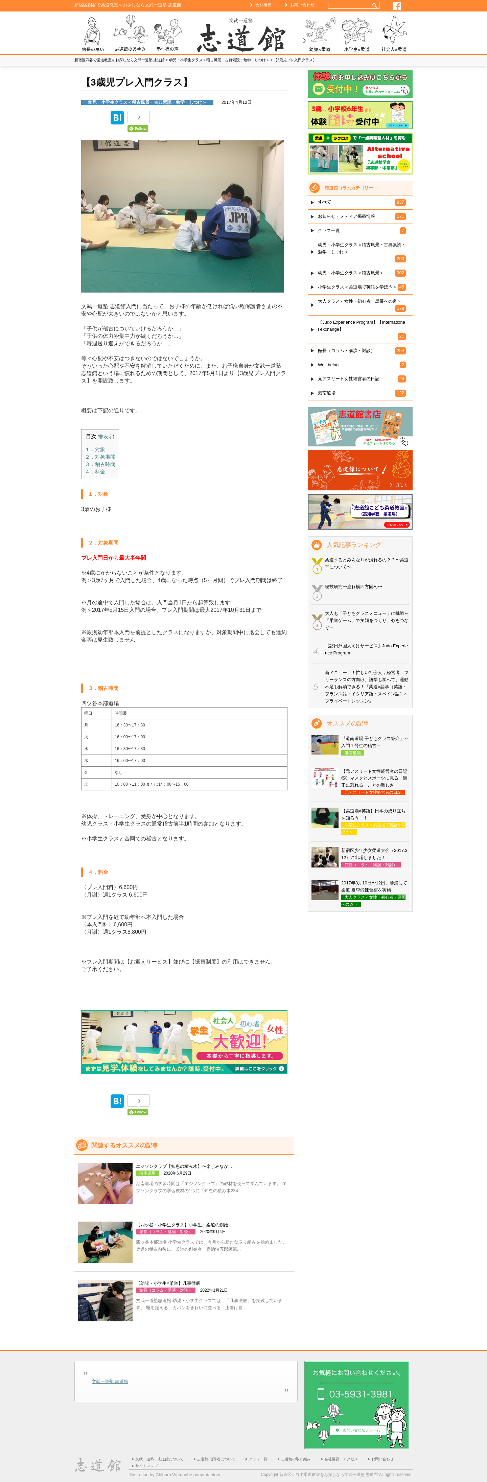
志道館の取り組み (296, 1459)
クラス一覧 (258, 1459)
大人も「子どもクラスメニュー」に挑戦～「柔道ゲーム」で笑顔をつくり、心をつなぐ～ (367, 620)
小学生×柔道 (356, 34)
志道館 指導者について (216, 1459)
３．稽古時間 (100, 464)
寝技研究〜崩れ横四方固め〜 (353, 586)
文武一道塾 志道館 (110, 1381)
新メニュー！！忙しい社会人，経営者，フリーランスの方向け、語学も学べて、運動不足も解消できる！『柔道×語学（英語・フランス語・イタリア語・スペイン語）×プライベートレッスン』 (367, 686)
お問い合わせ (302, 4)
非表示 (106, 436)
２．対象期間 (100, 457)
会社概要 (263, 4)
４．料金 (95, 471)
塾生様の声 (167, 34)
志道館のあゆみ (130, 34)
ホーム (243, 34)
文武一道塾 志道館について (159, 1459)
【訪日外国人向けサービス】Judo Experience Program (366, 649)
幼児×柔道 (319, 34)
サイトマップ (146, 1466)
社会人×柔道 (394, 34)
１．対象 (95, 449)
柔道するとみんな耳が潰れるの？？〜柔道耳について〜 (367, 563)
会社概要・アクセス (341, 1459)
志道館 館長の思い (93, 34)
